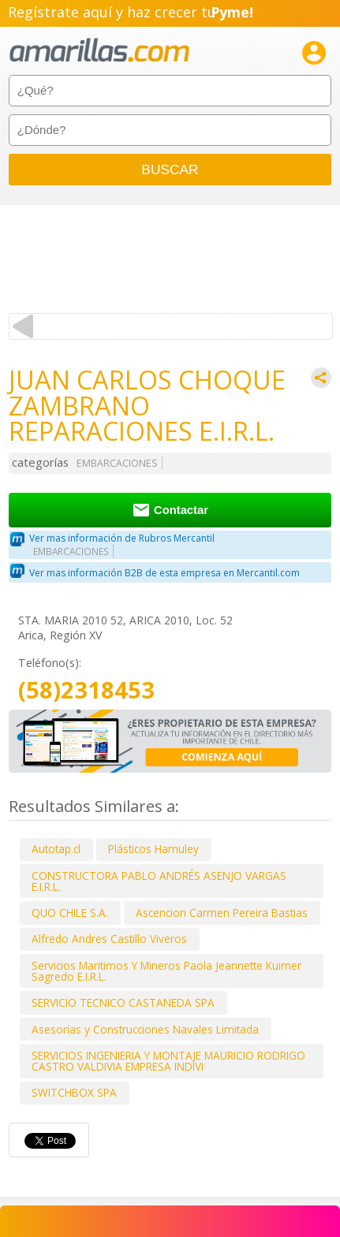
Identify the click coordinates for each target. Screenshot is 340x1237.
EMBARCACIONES (117, 463)
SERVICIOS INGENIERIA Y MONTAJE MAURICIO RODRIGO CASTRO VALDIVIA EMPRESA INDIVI (168, 1061)
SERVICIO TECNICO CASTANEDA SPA (123, 1002)
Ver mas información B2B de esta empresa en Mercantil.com (164, 572)
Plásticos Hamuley (153, 848)
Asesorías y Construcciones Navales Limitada (145, 1029)
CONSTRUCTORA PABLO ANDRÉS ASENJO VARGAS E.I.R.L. (159, 881)
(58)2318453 (86, 690)
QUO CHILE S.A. (70, 912)
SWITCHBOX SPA (74, 1092)
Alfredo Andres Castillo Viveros (109, 938)
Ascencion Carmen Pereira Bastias (222, 912)
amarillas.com (99, 51)
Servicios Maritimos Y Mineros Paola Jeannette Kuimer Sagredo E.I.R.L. (166, 971)
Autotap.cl (56, 848)
